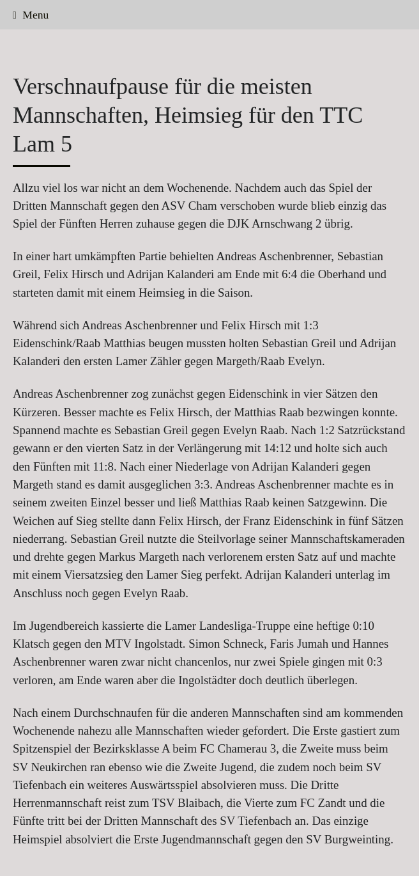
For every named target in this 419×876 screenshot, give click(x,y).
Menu (31, 14)
